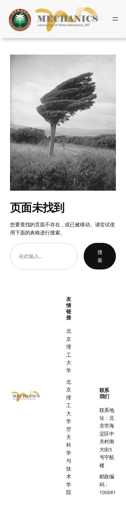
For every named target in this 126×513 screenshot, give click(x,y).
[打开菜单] (115, 19)
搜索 (99, 255)
